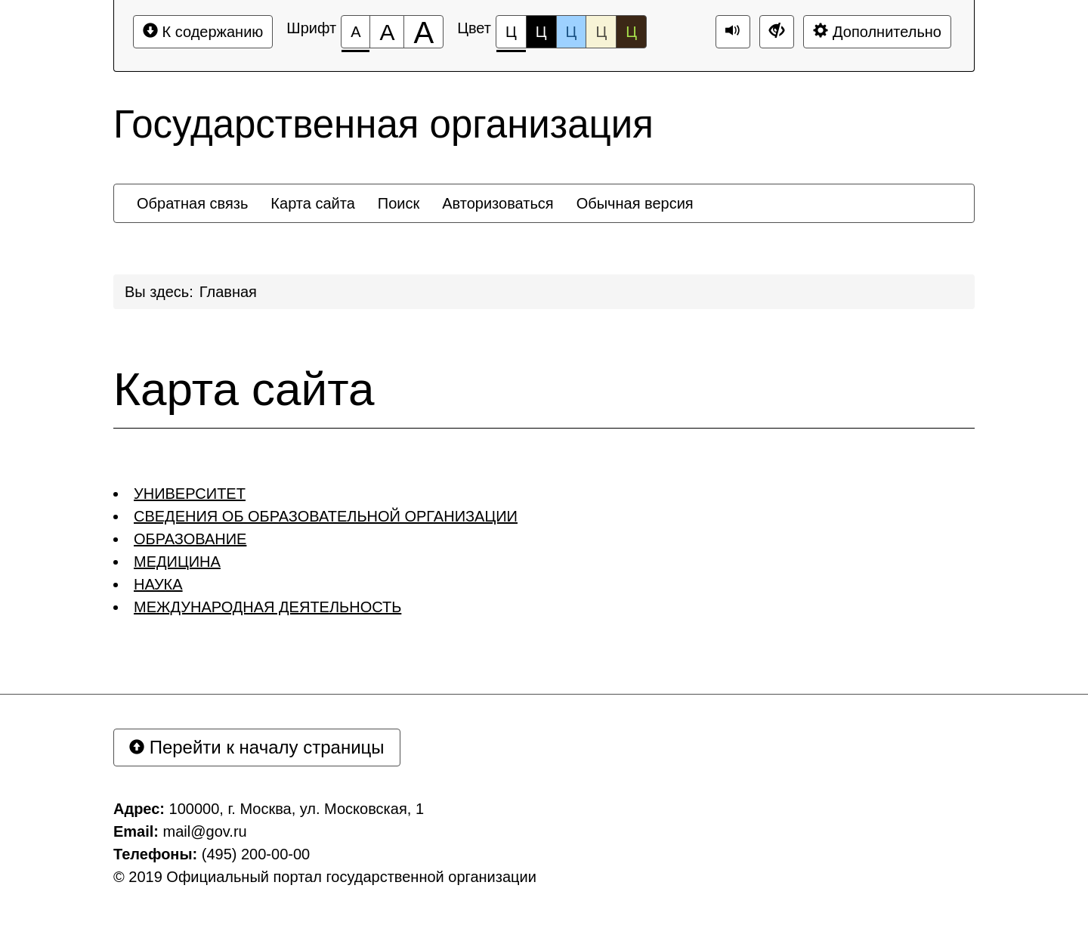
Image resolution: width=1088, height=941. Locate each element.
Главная (228, 291)
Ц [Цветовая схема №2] (541, 31)
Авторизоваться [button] (497, 203)
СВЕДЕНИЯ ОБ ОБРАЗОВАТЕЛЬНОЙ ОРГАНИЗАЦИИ (326, 516)
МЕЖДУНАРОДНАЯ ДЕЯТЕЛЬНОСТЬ (267, 607)
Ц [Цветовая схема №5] (631, 31)
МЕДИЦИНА (177, 561)
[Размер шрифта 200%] (423, 31)
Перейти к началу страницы (257, 747)
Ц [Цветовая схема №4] (601, 31)
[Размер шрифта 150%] (386, 31)
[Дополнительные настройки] (776, 31)
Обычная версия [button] (635, 203)
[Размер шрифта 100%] (355, 31)
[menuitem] (192, 203)
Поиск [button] (398, 203)
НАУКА (158, 584)
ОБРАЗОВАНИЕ (190, 539)
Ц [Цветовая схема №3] (571, 31)
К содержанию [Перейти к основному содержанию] (203, 31)
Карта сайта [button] (312, 203)
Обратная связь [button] (192, 203)
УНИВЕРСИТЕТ (190, 493)
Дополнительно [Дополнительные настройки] (877, 31)
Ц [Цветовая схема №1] (511, 35)
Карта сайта (243, 389)
